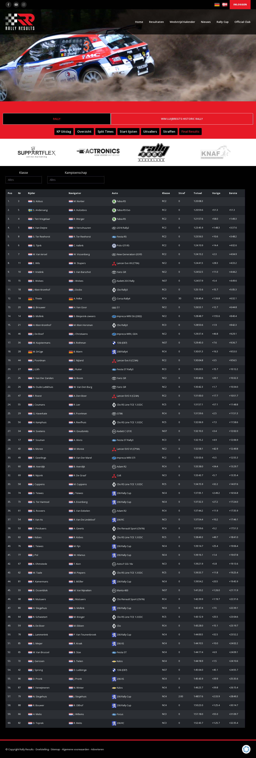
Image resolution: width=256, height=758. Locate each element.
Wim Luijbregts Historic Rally (182, 118)
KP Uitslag (64, 132)
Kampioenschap (76, 173)
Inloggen (240, 4)
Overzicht (84, 132)
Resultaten (156, 22)
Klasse (23, 173)
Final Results (190, 132)
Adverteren (97, 749)
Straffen (169, 132)
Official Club (242, 22)
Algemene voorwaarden (75, 749)
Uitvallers (150, 132)
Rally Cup (223, 22)
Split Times (106, 132)
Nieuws (206, 22)
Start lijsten (128, 132)
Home (139, 22)
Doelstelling (42, 749)
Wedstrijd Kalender (182, 22)
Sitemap (55, 749)
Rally (56, 118)
